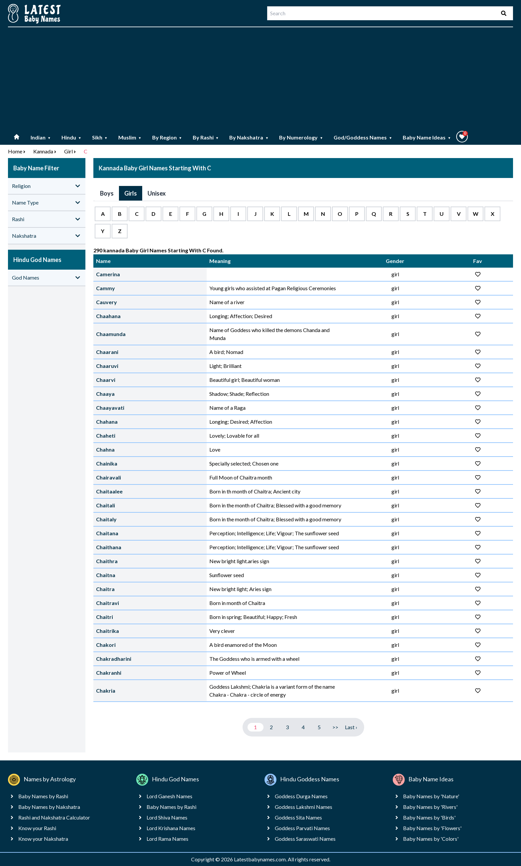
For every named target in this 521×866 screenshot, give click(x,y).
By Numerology (301, 137)
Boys (107, 193)
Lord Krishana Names (171, 828)
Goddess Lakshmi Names (303, 807)
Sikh (100, 137)
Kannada (43, 151)
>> (335, 727)
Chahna (105, 449)
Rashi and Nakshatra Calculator (54, 817)
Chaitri (104, 617)
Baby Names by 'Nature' (431, 796)
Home (15, 151)
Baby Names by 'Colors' (431, 838)
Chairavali (108, 477)
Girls (130, 193)
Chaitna (105, 575)
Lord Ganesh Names (169, 796)
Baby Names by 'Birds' (429, 817)
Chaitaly (106, 519)
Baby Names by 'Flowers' (432, 828)
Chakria (105, 690)
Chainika (106, 463)
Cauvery (106, 302)
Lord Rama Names (167, 838)
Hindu (71, 137)
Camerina (108, 274)
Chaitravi (107, 603)
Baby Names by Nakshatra (49, 807)
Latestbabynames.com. (261, 859)
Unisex (157, 193)
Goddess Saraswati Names (305, 838)
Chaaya (105, 393)
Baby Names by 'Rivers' (430, 807)
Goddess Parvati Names (302, 828)
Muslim (130, 137)
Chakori (106, 645)
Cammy (105, 288)
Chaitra (105, 589)
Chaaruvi (107, 366)
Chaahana (108, 316)
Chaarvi (105, 380)
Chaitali (105, 505)
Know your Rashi (37, 828)
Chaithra (107, 561)
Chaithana (108, 547)
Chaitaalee (109, 491)
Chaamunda (111, 334)
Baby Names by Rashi (43, 796)
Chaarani (107, 352)
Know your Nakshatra (43, 838)
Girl (68, 151)
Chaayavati (110, 407)
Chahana (107, 421)
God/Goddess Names (363, 137)
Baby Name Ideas (427, 137)
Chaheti (105, 435)
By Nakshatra (248, 137)
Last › (351, 727)
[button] (462, 136)
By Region (167, 137)
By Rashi (206, 137)
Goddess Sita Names (298, 817)
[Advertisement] (260, 79)
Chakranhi (108, 672)
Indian (41, 137)
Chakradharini (113, 658)
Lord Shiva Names (167, 817)
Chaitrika (107, 631)
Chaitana (107, 533)
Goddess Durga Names (301, 796)
